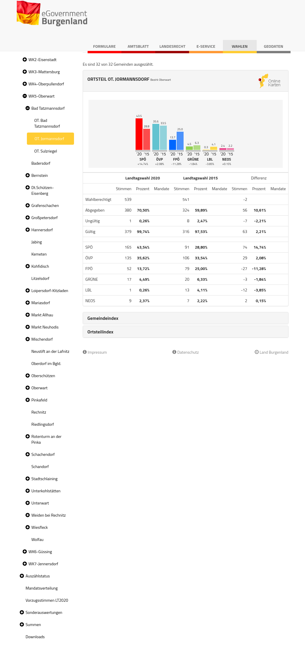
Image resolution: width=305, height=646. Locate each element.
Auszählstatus (38, 576)
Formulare (104, 46)
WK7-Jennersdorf (43, 564)
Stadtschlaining (45, 479)
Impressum (95, 352)
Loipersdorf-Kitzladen (50, 290)
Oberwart (40, 388)
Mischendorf (42, 339)
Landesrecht (173, 46)
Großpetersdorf (45, 217)
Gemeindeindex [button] (102, 318)
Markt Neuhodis (45, 327)
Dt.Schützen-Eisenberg (43, 190)
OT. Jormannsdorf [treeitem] (49, 138)
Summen (33, 624)
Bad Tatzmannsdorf (48, 108)
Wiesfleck (40, 527)
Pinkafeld (39, 400)
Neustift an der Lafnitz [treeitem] (50, 351)
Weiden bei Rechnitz (49, 515)
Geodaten (273, 46)
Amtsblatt (138, 46)
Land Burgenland (272, 352)
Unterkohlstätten (46, 491)
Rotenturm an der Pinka (47, 439)
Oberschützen (43, 375)
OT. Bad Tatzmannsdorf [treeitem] (47, 123)
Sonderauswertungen (44, 612)
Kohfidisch (40, 266)
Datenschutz (185, 352)
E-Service (206, 46)
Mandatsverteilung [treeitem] (42, 588)
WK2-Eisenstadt (43, 59)
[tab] (185, 318)
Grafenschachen (45, 205)
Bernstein (40, 175)
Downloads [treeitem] (35, 637)
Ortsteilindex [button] (100, 331)
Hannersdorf (42, 230)
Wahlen (240, 46)
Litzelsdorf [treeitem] (40, 278)
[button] (24, 59)
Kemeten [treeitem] (39, 254)
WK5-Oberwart (42, 96)
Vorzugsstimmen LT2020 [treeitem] (47, 600)
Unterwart (40, 503)
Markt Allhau (42, 315)
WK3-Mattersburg (44, 72)
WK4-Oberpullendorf (46, 84)
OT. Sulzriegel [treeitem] (45, 151)
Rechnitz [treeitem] (39, 412)
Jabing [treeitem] (37, 242)
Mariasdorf (41, 303)
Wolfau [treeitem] (38, 539)
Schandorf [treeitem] (40, 466)
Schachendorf (43, 454)
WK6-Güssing (40, 551)
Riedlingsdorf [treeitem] (43, 424)
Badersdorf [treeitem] (41, 163)
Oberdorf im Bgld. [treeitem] (46, 363)
